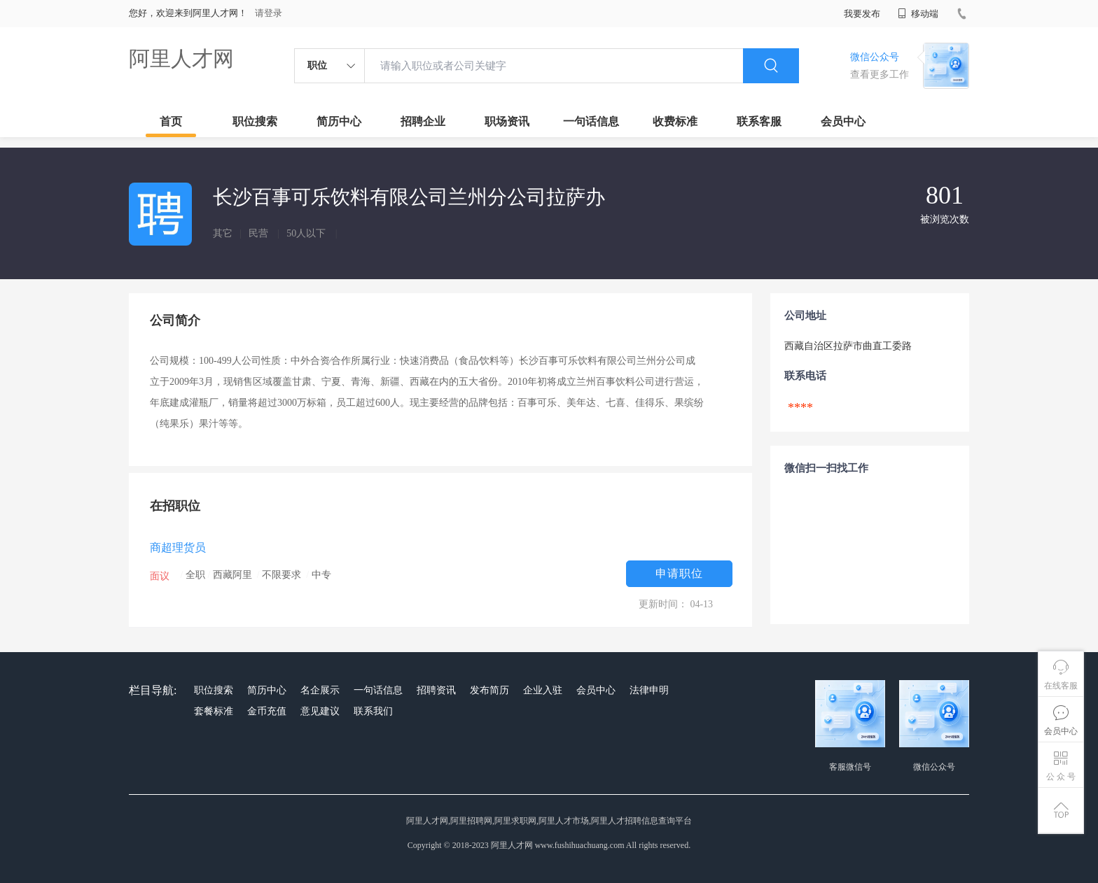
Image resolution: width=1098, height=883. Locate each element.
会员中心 (843, 121)
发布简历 (489, 690)
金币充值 (266, 711)
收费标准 (675, 121)
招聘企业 (423, 121)
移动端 (918, 13)
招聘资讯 (436, 690)
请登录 (268, 13)
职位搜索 (254, 121)
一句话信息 (591, 121)
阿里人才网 (181, 58)
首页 (171, 121)
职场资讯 (507, 121)
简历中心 (339, 121)
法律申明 (649, 690)
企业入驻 (542, 690)
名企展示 (320, 690)
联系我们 (373, 711)
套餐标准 (213, 711)
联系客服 (759, 121)
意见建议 (320, 711)
